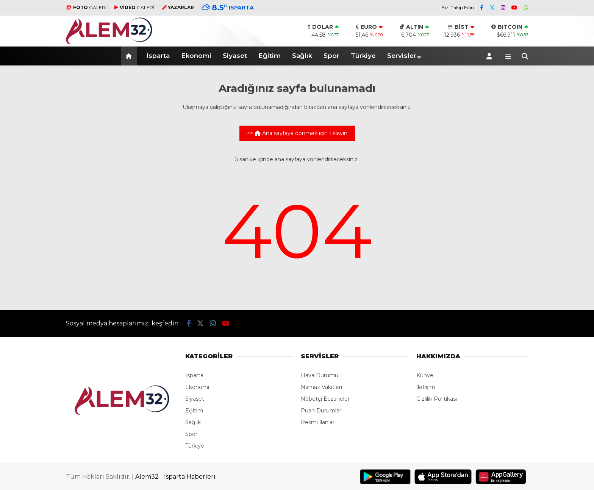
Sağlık (302, 55)
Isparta (158, 55)
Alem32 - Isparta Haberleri (175, 476)
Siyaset (235, 55)
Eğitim (269, 55)
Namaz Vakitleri (321, 387)
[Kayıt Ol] (490, 56)
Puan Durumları (321, 410)
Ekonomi (196, 55)
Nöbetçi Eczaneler (325, 398)
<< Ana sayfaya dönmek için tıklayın (297, 133)
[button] (130, 56)
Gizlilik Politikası (436, 398)
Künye (424, 375)
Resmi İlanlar (318, 422)
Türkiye (363, 55)
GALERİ (86, 7)
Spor (331, 55)
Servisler (401, 55)
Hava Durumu (319, 375)
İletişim (425, 387)
